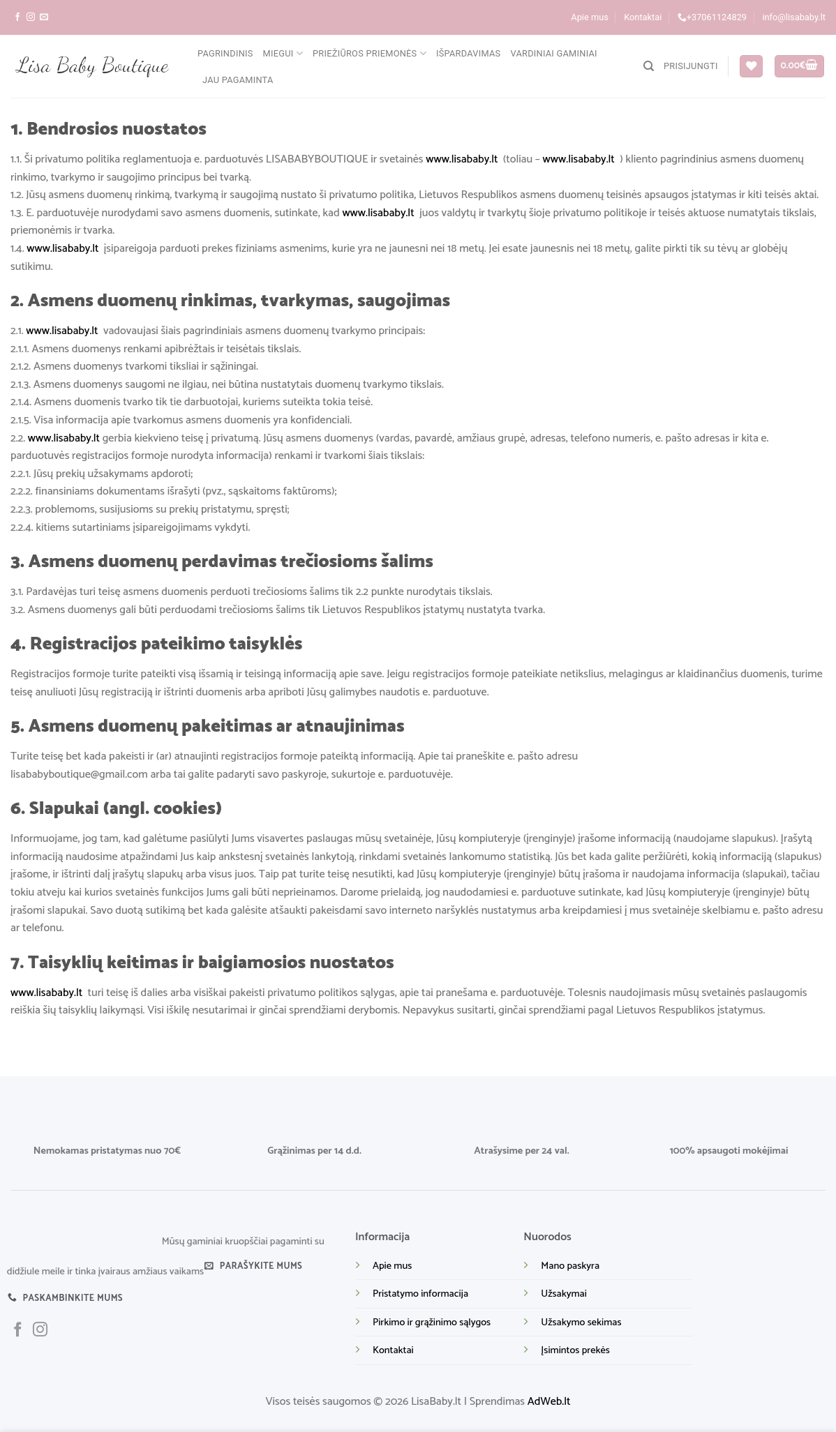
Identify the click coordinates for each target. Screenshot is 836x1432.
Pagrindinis (225, 53)
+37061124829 (712, 17)
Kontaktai (643, 17)
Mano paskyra (570, 1266)
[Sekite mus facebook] (17, 17)
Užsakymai (563, 1294)
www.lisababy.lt (462, 159)
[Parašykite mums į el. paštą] (44, 17)
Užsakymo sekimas (581, 1322)
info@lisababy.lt (794, 17)
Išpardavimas (468, 53)
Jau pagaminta (238, 80)
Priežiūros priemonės (369, 53)
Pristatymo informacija (420, 1294)
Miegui (283, 53)
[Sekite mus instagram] (31, 17)
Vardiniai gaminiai (553, 53)
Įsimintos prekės (575, 1350)
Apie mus (590, 17)
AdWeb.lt (549, 1401)
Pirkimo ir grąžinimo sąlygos (432, 1322)
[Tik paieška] (648, 66)
